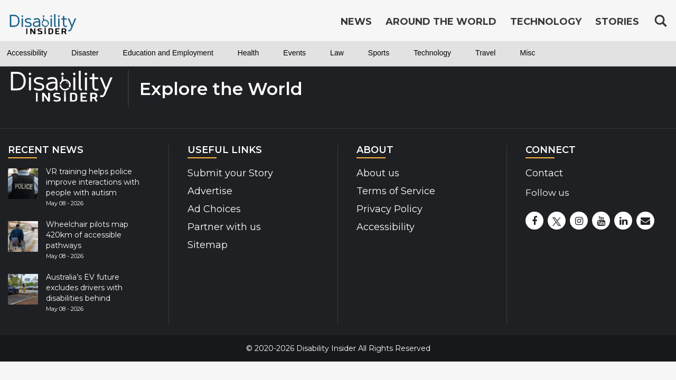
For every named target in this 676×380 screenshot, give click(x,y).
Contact (544, 173)
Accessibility (33, 53)
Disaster (100, 53)
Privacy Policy (389, 209)
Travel (566, 53)
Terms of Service (395, 191)
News (356, 22)
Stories (617, 22)
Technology (505, 53)
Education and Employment (200, 53)
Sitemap (207, 245)
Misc (614, 53)
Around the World (441, 22)
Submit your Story (230, 173)
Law (396, 53)
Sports (443, 53)
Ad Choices (214, 209)
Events (348, 53)
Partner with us (224, 227)
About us (377, 173)
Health (296, 53)
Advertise (209, 191)
